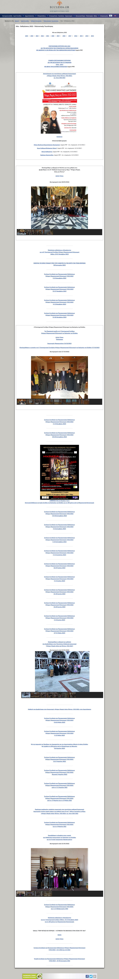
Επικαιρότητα (53, 16)
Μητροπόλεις (41, 16)
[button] (19, 207)
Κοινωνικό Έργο (80, 16)
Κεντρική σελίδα (7, 16)
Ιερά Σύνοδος (17, 16)
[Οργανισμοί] (73, 16)
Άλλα (95, 16)
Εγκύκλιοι (61, 16)
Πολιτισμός (89, 16)
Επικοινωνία (104, 16)
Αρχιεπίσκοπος (29, 16)
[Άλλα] (98, 16)
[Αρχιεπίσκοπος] (35, 16)
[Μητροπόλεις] (47, 16)
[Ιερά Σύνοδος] (23, 16)
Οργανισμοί (68, 16)
